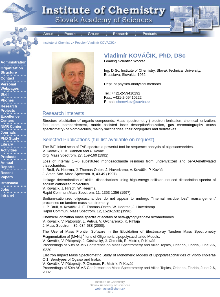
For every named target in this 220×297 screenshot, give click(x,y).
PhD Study (10, 138)
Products (8, 157)
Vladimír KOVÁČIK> (101, 42)
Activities (9, 150)
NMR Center (11, 126)
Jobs (5, 189)
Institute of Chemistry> (58, 42)
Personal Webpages (10, 86)
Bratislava (9, 183)
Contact (7, 78)
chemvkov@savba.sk (133, 102)
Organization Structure (12, 70)
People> (81, 42)
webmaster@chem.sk (110, 288)
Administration (14, 62)
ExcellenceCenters (10, 118)
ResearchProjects (9, 108)
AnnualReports (7, 164)
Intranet (7, 195)
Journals (8, 132)
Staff (5, 94)
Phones (7, 100)
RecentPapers (7, 175)
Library (7, 144)
